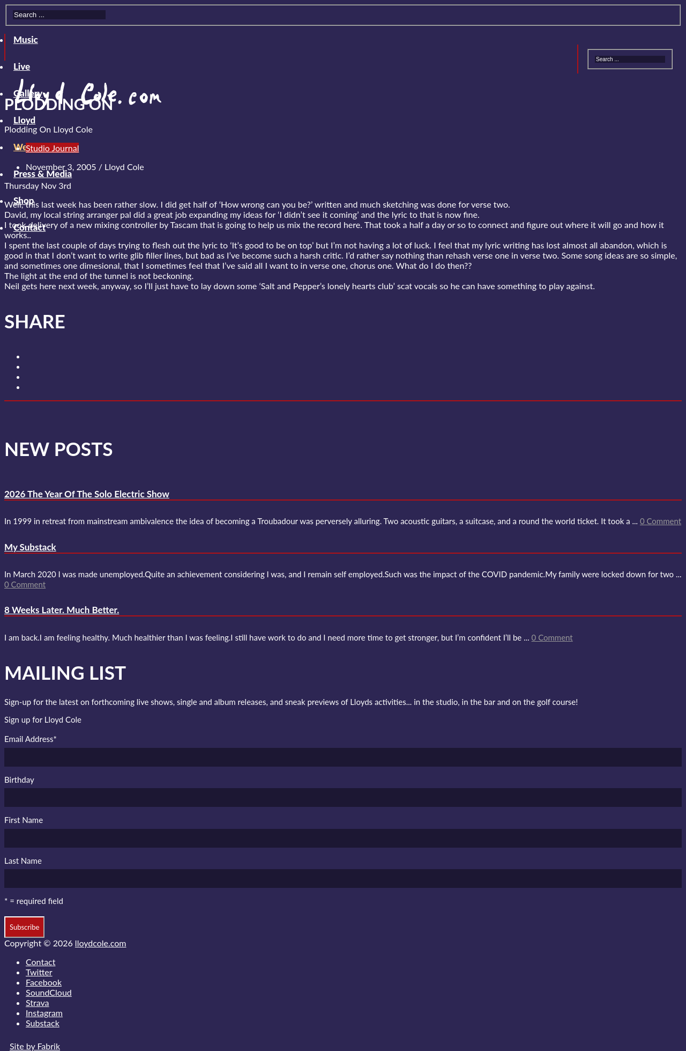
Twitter (39, 972)
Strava (37, 1002)
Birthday (19, 779)
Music (25, 39)
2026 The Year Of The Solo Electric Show (86, 493)
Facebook (44, 982)
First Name (23, 820)
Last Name (23, 860)
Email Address (30, 739)
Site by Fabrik (35, 1046)
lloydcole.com (100, 943)
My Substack (30, 547)
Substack (42, 1023)
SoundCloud (49, 992)
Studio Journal (52, 148)
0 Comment (660, 521)
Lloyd (24, 120)
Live (21, 66)
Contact (40, 962)
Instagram (44, 1013)
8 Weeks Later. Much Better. (61, 609)
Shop (23, 200)
